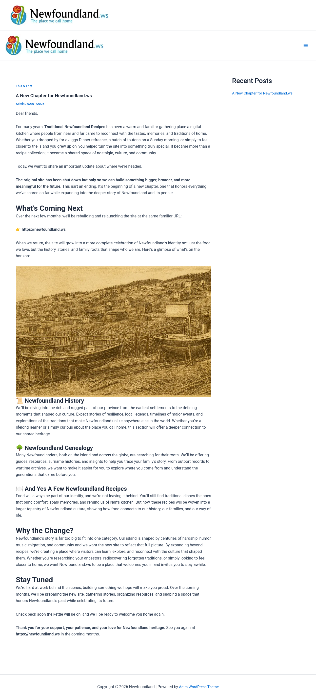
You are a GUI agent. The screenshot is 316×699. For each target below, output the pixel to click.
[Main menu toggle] (305, 45)
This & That (25, 86)
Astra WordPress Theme (199, 686)
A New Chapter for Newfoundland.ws (56, 95)
